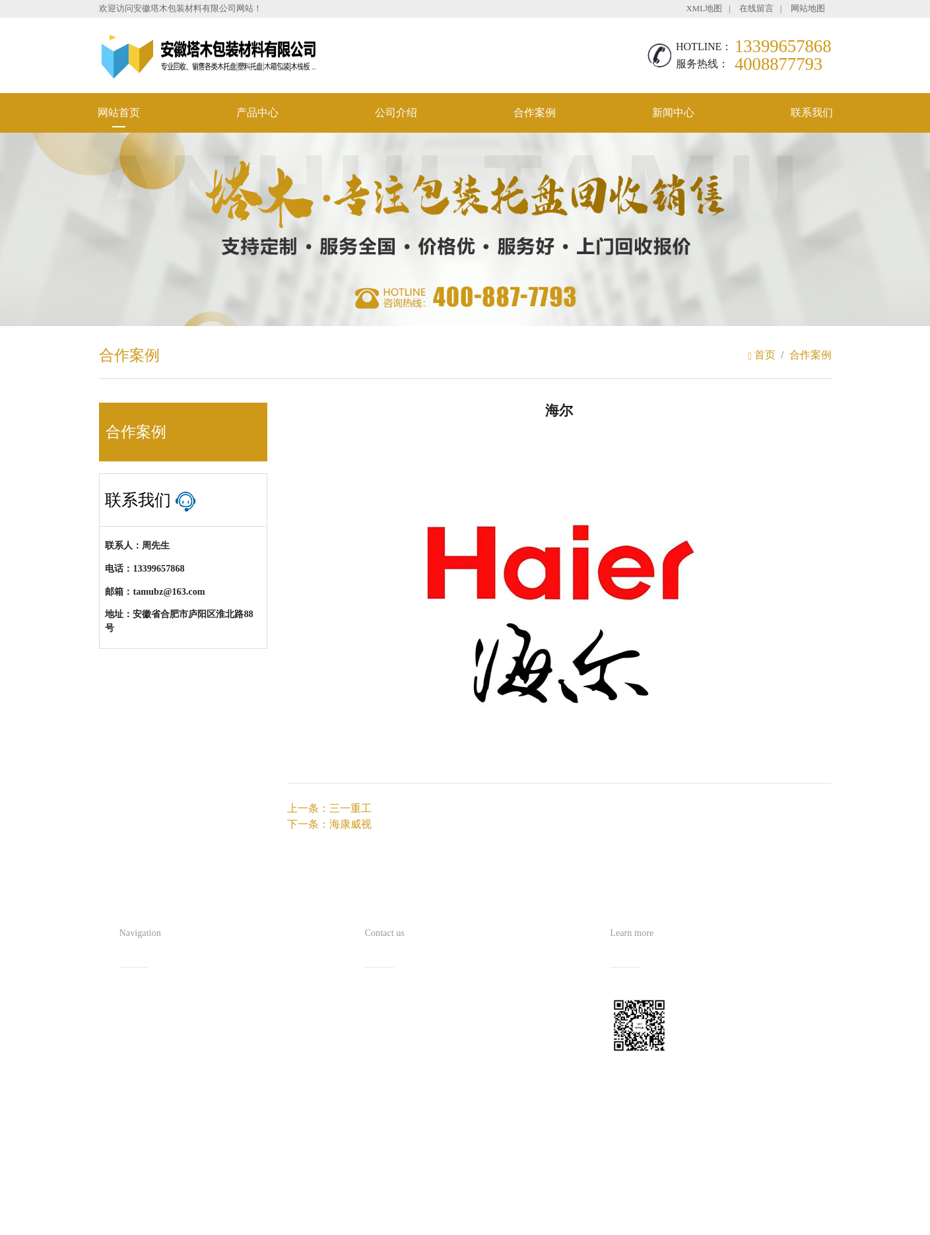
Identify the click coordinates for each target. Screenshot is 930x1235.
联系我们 (812, 112)
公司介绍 (396, 112)
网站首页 (119, 112)
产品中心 (257, 112)
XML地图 (704, 8)
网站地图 (808, 8)
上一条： (329, 808)
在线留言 (756, 8)
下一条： (329, 824)
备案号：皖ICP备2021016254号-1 (525, 1198)
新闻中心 (673, 112)
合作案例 (535, 112)
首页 (762, 354)
